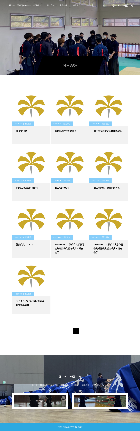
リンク (105, 385)
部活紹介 (37, 5)
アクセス (103, 5)
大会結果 (63, 5)
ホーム (34, 385)
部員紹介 (76, 5)
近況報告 (90, 5)
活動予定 (50, 5)
